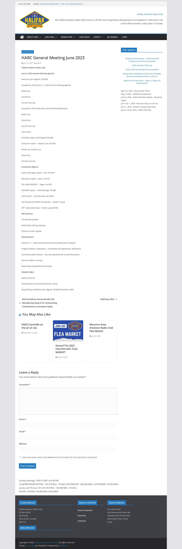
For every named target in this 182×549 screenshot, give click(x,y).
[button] (39, 37)
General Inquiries (85, 510)
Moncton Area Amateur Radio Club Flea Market (101, 328)
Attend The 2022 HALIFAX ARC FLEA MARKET (66, 349)
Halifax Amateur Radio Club (150, 14)
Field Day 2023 (108, 299)
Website (23, 443)
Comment (24, 384)
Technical (82, 521)
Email (22, 431)
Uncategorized (27, 52)
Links (124, 37)
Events (97, 37)
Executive (82, 515)
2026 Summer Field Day (142, 65)
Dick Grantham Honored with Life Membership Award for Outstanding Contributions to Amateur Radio (38, 303)
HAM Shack (84, 37)
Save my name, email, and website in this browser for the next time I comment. (59, 457)
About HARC (32, 37)
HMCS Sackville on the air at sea (32, 326)
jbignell (38, 63)
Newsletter (66, 37)
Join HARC (49, 37)
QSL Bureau (112, 37)
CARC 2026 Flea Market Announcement (142, 69)
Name (22, 419)
